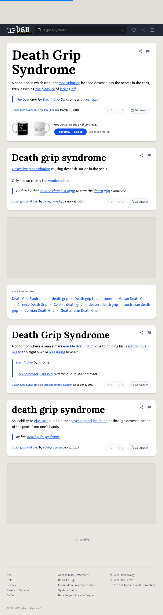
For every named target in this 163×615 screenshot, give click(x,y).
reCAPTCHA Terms (122, 580)
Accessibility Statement (73, 575)
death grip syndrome (25, 448)
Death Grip (51, 99)
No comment (28, 374)
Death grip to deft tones (94, 298)
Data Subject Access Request (77, 595)
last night (68, 191)
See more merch (99, 132)
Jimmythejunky (52, 202)
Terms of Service (18, 590)
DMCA (10, 595)
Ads (9, 575)
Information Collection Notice (76, 585)
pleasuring (57, 352)
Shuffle (81, 540)
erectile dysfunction (78, 346)
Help (9, 580)
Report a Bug (66, 580)
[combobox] (81, 30)
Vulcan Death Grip (132, 298)
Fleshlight (90, 99)
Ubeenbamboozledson (58, 385)
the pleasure (45, 89)
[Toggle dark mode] (143, 30)
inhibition (100, 421)
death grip (102, 191)
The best (22, 99)
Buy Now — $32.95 (70, 132)
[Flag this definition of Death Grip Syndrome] (147, 51)
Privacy (11, 585)
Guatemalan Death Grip (79, 310)
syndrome (52, 437)
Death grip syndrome (25, 202)
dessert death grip (103, 304)
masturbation (69, 83)
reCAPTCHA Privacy (122, 575)
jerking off (67, 89)
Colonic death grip (68, 304)
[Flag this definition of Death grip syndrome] (149, 155)
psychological (81, 421)
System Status (67, 590)
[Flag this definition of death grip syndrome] (149, 407)
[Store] (134, 30)
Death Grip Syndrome (25, 110)
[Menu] (152, 30)
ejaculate (41, 421)
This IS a (46, 374)
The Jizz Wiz (51, 110)
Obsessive (20, 169)
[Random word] (122, 30)
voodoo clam (58, 180)
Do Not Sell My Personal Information (132, 585)
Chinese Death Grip (32, 304)
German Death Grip (39, 310)
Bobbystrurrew (52, 448)
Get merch (139, 110)
